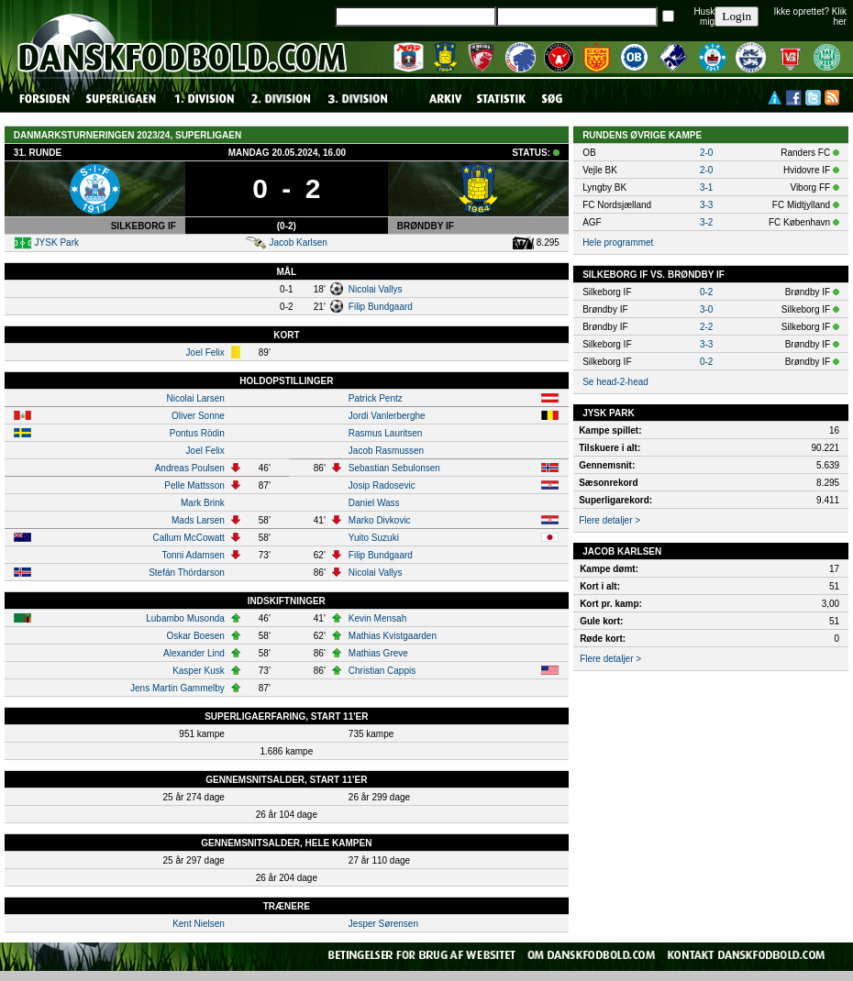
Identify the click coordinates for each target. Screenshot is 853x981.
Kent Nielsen (198, 924)
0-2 (706, 292)
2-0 (706, 153)
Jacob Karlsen (298, 242)
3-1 (706, 187)
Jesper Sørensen (383, 924)
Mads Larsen (198, 520)
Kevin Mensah (377, 618)
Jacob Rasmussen (386, 451)
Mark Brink (203, 503)
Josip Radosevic (382, 485)
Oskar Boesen (195, 636)
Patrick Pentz (376, 398)
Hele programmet (617, 242)
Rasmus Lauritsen (386, 433)
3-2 (706, 222)
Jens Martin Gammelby (177, 688)
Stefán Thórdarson (187, 573)
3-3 (706, 205)
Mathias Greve (378, 653)
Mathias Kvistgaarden (393, 636)
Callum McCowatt (188, 538)
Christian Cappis (382, 671)
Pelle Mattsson (194, 485)
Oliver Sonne (198, 416)
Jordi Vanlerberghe (387, 416)
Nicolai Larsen (195, 398)
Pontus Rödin (197, 433)
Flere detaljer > (609, 520)
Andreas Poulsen (190, 468)
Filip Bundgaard (381, 307)
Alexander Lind (194, 653)
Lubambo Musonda (185, 618)
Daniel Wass (374, 503)
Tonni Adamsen (192, 555)
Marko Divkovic (380, 520)
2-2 (706, 327)
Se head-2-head (615, 382)
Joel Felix (205, 352)
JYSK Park (57, 242)
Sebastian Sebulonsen (394, 468)
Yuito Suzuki (374, 538)
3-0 (706, 309)
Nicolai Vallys (376, 289)
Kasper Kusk (198, 671)
